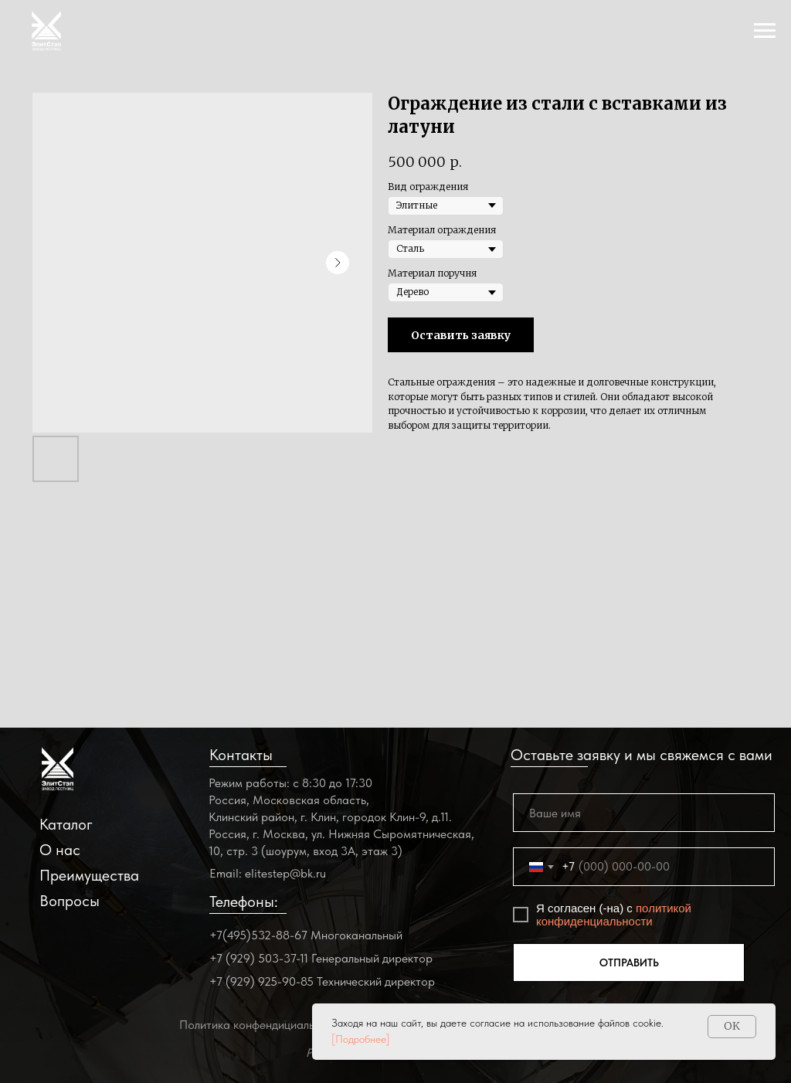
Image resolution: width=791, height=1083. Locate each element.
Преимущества (89, 875)
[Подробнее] (360, 1039)
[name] (644, 812)
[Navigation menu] (765, 31)
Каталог (66, 824)
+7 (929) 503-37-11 (258, 958)
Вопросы (69, 900)
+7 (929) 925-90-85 (261, 981)
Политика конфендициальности (262, 1024)
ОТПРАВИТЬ (629, 962)
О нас (59, 849)
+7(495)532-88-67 (258, 935)
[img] (57, 769)
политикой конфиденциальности (613, 914)
